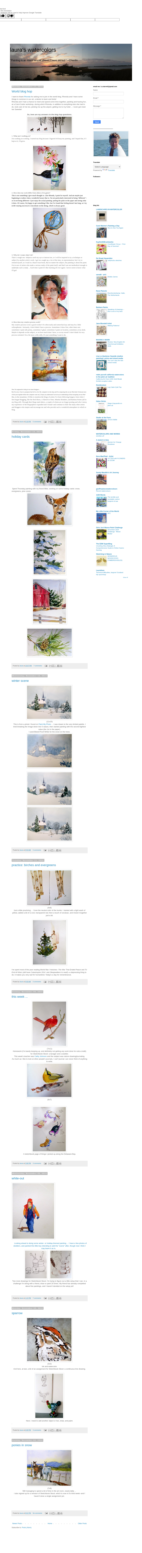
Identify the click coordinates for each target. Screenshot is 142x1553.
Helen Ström (101, 401)
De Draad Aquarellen (104, 258)
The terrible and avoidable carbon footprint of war (114, 499)
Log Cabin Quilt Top (114, 387)
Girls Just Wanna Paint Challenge (109, 528)
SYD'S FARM (112, 420)
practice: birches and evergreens (34, 865)
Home (50, 1523)
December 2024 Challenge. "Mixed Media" (114, 532)
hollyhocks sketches (115, 260)
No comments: (38, 1513)
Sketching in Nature (104, 554)
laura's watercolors (33, 50)
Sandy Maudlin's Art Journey (107, 473)
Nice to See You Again (115, 228)
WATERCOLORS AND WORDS (108, 434)
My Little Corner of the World (107, 511)
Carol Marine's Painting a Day (107, 226)
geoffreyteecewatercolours (106, 489)
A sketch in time (102, 440)
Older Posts (82, 1523)
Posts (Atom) (26, 1528)
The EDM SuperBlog (104, 544)
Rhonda (27, 97)
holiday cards (21, 436)
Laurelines (100, 570)
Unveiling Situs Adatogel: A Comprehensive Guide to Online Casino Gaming (110, 548)
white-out (18, 1178)
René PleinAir (101, 291)
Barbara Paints (102, 307)
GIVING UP (100, 436)
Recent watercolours (103, 491)
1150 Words (100, 495)
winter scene (20, 680)
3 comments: (37, 850)
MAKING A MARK (103, 340)
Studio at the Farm (103, 418)
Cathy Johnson (41, 1056)
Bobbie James (113, 277)
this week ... (20, 996)
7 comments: (38, 666)
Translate (108, 170)
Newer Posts (17, 1523)
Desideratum (101, 385)
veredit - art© (101, 275)
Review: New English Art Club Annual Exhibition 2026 (116, 344)
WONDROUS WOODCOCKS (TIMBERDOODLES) (115, 558)
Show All (125, 577)
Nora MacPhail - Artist (104, 456)
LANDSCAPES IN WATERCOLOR (109, 209)
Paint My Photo (45, 724)
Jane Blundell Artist (104, 323)
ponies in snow (22, 1445)
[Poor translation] (10, 16)
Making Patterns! (113, 325)
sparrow (17, 1313)
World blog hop (22, 91)
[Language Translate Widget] (107, 167)
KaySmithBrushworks (104, 242)
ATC (109, 513)
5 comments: (37, 421)
